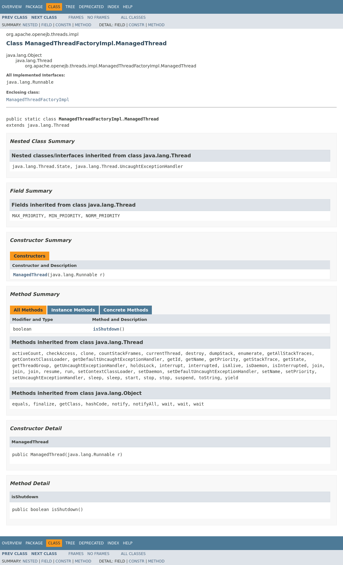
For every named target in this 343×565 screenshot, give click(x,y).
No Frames (98, 17)
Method (83, 25)
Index (113, 7)
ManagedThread (30, 274)
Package (34, 7)
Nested (29, 25)
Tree (70, 7)
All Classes (133, 17)
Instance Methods (73, 309)
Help (128, 7)
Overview (12, 7)
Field (46, 25)
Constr (63, 25)
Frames (76, 17)
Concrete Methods (126, 309)
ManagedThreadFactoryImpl (37, 99)
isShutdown (106, 329)
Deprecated (91, 7)
